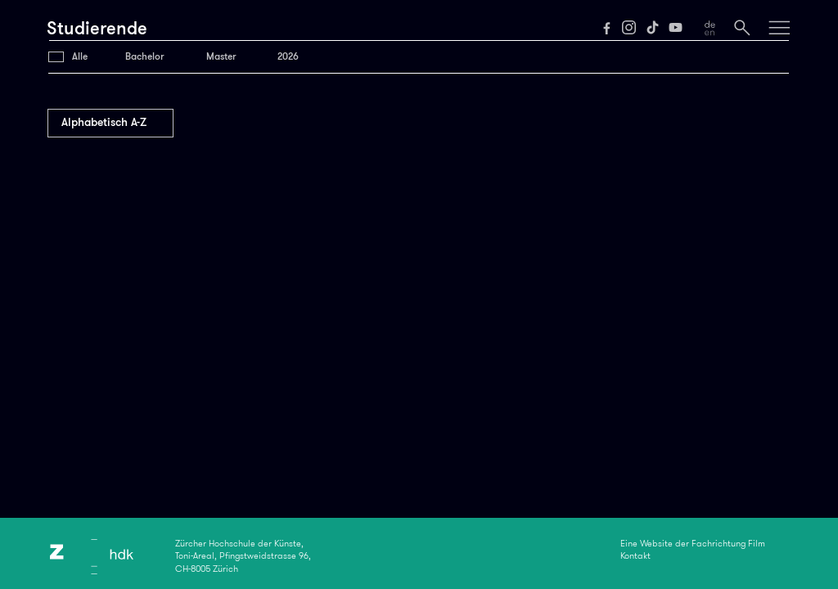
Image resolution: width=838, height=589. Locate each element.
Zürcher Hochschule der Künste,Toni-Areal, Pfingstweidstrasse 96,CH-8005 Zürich (243, 556)
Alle (80, 56)
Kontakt (635, 555)
